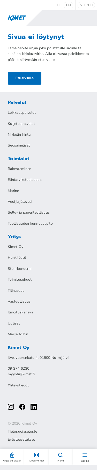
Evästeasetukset (21, 439)
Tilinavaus (16, 290)
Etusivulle (25, 78)
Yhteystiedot (18, 385)
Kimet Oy (15, 246)
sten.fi (86, 5)
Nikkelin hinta (19, 134)
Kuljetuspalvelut (21, 123)
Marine (13, 190)
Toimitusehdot (20, 279)
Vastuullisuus (19, 301)
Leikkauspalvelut (22, 112)
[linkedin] (34, 407)
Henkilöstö (17, 257)
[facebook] (22, 407)
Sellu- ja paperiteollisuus (29, 212)
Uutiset (14, 323)
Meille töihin (18, 334)
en (68, 5)
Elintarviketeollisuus (25, 179)
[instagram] (11, 407)
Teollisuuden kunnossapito (30, 223)
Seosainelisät (19, 145)
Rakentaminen (19, 168)
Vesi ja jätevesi (20, 201)
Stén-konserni (20, 268)
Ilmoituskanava (20, 312)
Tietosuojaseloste (22, 432)
